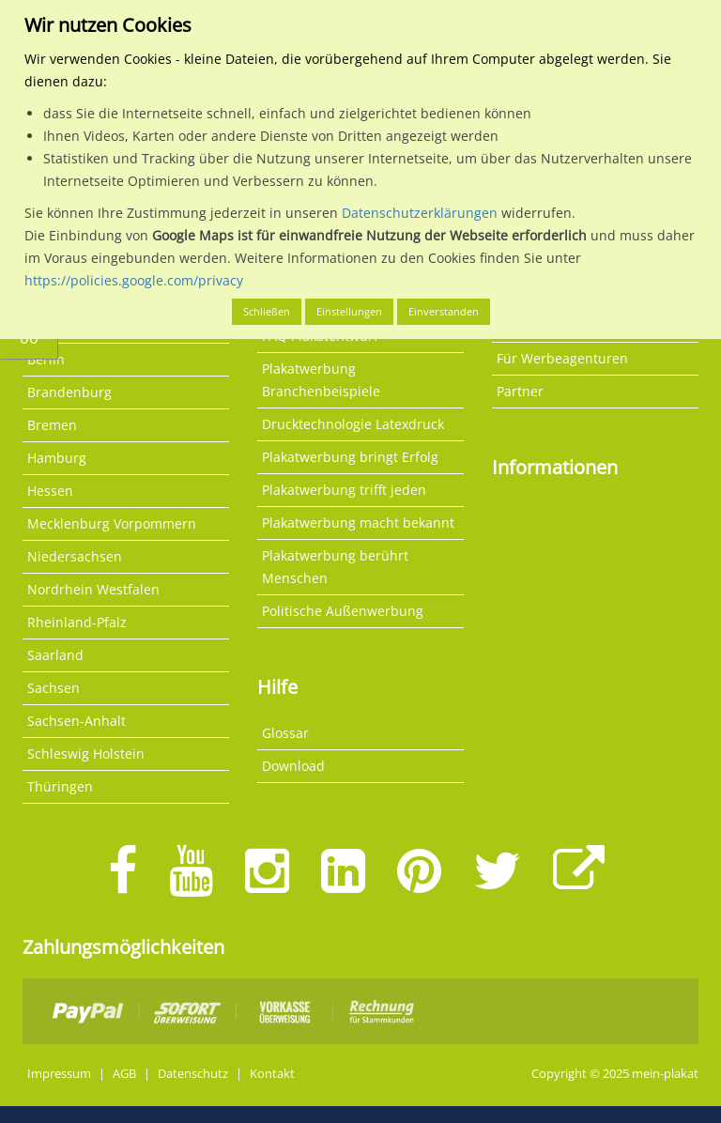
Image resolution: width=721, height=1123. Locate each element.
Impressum (59, 1074)
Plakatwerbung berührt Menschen (335, 566)
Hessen (50, 491)
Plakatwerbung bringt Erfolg (350, 457)
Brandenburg (69, 392)
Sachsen (53, 688)
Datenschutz (193, 1074)
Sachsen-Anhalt (76, 721)
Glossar (285, 733)
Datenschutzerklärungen (420, 213)
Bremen (52, 425)
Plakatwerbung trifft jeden (344, 490)
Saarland (55, 655)
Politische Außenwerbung (342, 611)
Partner (520, 391)
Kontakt (272, 1074)
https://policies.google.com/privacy (133, 280)
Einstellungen (349, 311)
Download (293, 766)
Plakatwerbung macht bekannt (358, 522)
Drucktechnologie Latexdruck (353, 424)
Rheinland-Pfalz (77, 622)
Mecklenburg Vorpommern (111, 523)
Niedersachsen (74, 556)
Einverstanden (443, 311)
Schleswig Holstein (86, 753)
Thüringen (60, 786)
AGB (124, 1074)
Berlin (46, 359)
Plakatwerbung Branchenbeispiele (321, 380)
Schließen (266, 311)
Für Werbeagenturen (562, 358)
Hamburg (56, 458)
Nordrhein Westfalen (93, 589)
